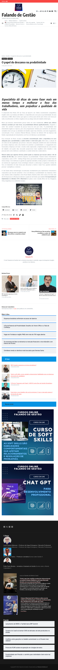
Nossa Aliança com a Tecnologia (34, 24)
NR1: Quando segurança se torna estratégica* (23, 365)
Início (6, 20)
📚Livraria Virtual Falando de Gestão (15, 22)
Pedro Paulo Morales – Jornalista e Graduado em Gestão (19, 562)
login (15, 308)
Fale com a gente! (30, 22)
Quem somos (22, 20)
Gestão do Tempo (14, 218)
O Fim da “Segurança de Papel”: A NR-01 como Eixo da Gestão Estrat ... (47, 295)
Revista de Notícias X (43, 667)
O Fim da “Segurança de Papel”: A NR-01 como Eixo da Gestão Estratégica (31, 383)
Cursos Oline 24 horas (10, 25)
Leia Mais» (23, 611)
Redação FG (29, 257)
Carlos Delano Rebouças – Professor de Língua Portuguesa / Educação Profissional (27, 541)
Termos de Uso (40, 22)
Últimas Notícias (13, 20)
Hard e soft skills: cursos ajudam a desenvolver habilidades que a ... (29, 289)
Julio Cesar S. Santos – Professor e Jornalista (16, 552)
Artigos (4, 58)
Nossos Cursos (20, 24)
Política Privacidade (10, 24)
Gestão (8, 56)
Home (3, 56)
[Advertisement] (29, 40)
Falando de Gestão (18, 15)
